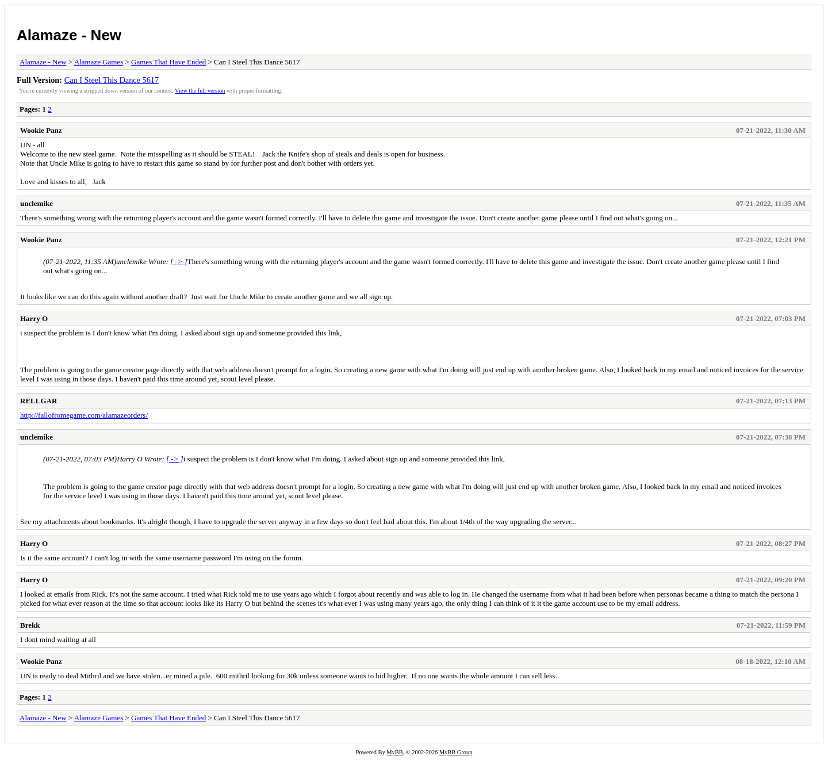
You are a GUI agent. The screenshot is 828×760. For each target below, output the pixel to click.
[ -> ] (178, 261)
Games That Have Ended (168, 62)
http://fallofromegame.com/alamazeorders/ (84, 415)
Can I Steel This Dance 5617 (111, 80)
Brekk (30, 625)
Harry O (34, 318)
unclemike (36, 203)
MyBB (394, 752)
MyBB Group (455, 752)
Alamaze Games (99, 62)
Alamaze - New (69, 35)
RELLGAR (38, 400)
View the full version (200, 90)
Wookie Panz (41, 130)
